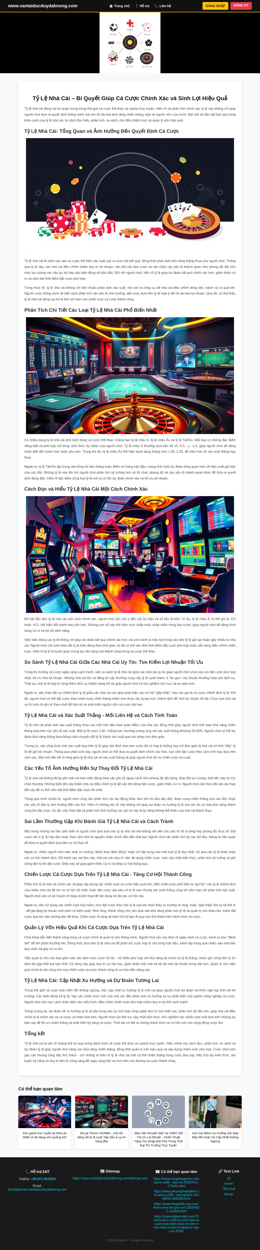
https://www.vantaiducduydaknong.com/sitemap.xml (110, 1178)
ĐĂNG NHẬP (215, 6)
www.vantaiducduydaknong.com (42, 5)
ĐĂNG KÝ (241, 5)
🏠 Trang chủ (119, 6)
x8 (229, 1178)
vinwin (228, 1183)
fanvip (228, 1194)
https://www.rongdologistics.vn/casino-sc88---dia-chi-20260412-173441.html (176, 1182)
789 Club (228, 1189)
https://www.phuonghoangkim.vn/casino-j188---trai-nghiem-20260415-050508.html (176, 1195)
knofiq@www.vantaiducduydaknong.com (37, 1189)
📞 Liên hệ (162, 6)
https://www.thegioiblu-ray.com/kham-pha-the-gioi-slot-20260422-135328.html (176, 1207)
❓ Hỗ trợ (142, 6)
